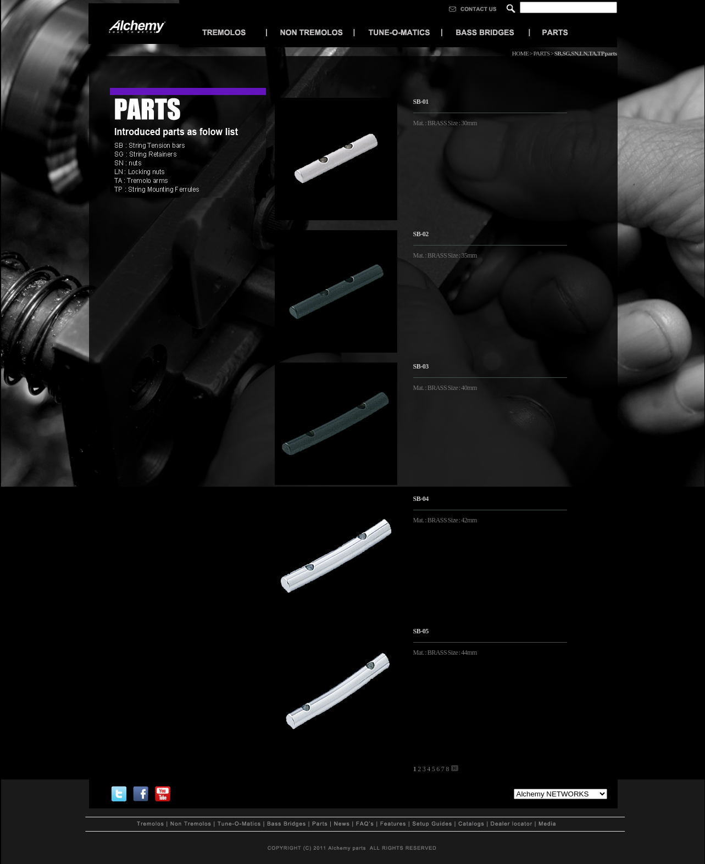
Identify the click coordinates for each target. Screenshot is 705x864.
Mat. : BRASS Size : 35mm (446, 255)
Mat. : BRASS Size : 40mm (446, 388)
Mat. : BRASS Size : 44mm (446, 652)
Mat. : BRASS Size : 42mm (446, 520)
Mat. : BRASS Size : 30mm (446, 123)
